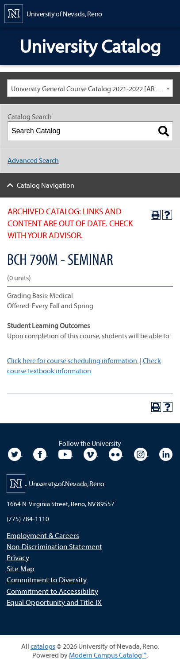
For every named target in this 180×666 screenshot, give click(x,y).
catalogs (43, 646)
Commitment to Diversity (47, 579)
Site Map (20, 568)
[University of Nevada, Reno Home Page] (53, 12)
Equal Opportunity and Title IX (54, 602)
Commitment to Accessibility (52, 591)
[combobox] (90, 88)
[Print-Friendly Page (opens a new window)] (156, 215)
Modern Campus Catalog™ (107, 655)
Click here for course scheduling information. (72, 360)
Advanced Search (33, 160)
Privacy (18, 557)
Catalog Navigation (45, 185)
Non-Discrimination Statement (54, 546)
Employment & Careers (43, 535)
